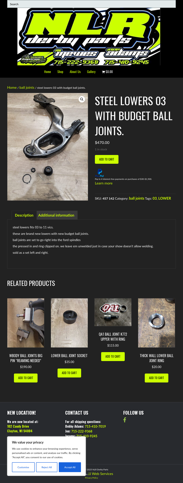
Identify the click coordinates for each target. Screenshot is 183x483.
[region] (46, 456)
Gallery (91, 71)
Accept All (69, 467)
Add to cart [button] (25, 378)
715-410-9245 (86, 436)
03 (155, 198)
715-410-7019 (95, 426)
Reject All (46, 467)
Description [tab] (24, 215)
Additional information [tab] (56, 215)
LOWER (164, 198)
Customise (23, 467)
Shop (60, 71)
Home (47, 71)
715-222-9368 (81, 431)
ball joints (26, 87)
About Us (75, 71)
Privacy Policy (91, 477)
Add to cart (106, 159)
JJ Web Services (100, 473)
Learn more (104, 183)
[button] (82, 99)
